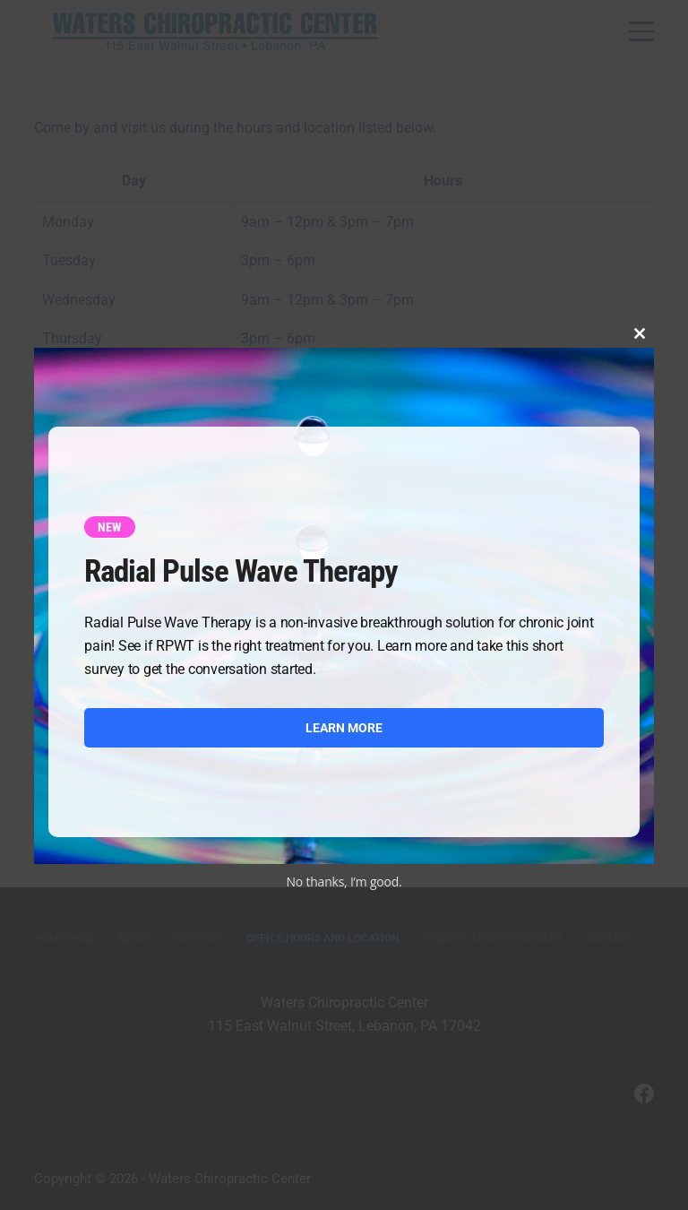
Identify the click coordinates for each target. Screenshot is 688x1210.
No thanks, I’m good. (344, 881)
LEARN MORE (344, 728)
